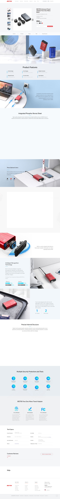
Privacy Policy (42, 495)
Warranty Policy (31, 495)
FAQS (36, 33)
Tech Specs (21, 33)
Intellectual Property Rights (37, 490)
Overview (14, 33)
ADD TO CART (50, 26)
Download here (17, 443)
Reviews (30, 33)
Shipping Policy (27, 495)
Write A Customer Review (46, 454)
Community (26, 486)
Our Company (26, 485)
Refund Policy (22, 495)
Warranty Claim (36, 485)
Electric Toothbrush (17, 490)
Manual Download (44, 33)
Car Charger (16, 486)
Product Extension (36, 486)
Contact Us (26, 490)
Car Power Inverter (17, 485)
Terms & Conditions (36, 495)
